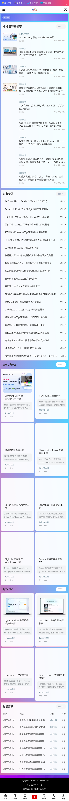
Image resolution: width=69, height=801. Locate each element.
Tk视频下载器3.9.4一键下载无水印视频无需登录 (28, 263)
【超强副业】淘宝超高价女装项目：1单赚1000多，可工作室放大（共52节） (41, 54)
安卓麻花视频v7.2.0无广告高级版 (21, 278)
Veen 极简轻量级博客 (49, 395)
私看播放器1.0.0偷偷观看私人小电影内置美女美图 (29, 255)
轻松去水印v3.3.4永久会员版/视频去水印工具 (27, 332)
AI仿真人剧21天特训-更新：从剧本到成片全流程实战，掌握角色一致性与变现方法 (41, 178)
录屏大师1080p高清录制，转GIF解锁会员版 (26, 317)
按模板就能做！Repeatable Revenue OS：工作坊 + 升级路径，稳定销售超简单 (41, 142)
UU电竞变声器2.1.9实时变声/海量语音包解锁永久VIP (30, 239)
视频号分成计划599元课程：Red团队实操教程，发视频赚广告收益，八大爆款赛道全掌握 (41, 89)
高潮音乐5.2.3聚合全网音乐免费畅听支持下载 (27, 340)
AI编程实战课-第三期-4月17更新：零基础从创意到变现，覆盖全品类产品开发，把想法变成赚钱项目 (42, 161)
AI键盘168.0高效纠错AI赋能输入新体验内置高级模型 (30, 294)
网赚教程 (23, 49)
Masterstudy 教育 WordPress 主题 (36, 37)
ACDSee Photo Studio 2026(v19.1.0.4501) (26, 201)
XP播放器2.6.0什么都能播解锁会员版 (23, 348)
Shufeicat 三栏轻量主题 (17, 674)
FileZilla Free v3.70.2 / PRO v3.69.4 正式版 (27, 216)
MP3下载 (53, 720)
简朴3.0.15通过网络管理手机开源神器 (23, 301)
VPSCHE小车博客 (42, 780)
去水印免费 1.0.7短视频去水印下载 (22, 247)
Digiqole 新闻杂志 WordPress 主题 (14, 561)
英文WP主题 (24, 34)
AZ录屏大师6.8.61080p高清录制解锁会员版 (26, 232)
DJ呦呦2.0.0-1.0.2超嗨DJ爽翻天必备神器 (25, 309)
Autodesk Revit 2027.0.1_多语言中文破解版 (26, 209)
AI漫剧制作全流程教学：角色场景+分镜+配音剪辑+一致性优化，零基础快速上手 (41, 71)
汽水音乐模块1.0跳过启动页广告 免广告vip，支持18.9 (31, 355)
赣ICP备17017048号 (34, 785)
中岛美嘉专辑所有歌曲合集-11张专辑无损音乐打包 (42, 740)
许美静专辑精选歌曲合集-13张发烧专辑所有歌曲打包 (43, 768)
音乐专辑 (53, 734)
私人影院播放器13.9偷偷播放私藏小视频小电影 (27, 270)
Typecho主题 (10, 638)
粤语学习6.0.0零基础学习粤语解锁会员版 (25, 324)
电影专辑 (53, 727)
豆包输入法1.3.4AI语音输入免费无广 (22, 286)
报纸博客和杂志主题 (14, 450)
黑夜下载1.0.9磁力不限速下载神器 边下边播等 (27, 224)
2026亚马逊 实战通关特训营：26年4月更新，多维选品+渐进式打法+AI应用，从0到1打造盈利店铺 (41, 126)
